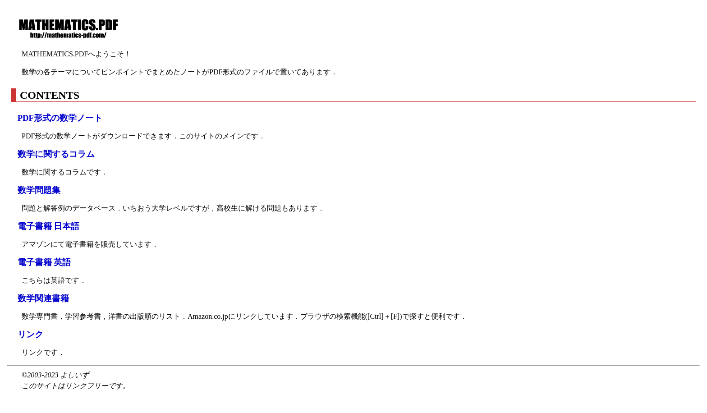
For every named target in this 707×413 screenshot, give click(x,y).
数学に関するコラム (56, 154)
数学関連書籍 (43, 298)
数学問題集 (39, 190)
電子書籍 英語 (44, 262)
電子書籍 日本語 (49, 226)
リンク (30, 334)
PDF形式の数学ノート (60, 118)
